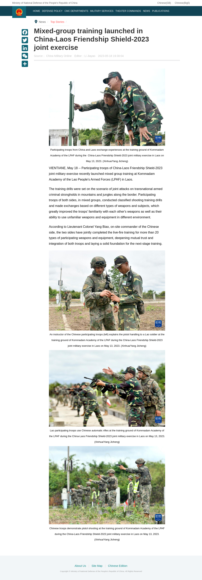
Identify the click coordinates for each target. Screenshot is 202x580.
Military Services (101, 11)
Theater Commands (128, 11)
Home (36, 11)
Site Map (97, 565)
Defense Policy (52, 11)
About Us (81, 565)
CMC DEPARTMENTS (76, 11)
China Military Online (59, 55)
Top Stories (57, 21)
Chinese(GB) (164, 3)
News (146, 11)
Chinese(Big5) (182, 3)
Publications (160, 11)
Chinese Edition (117, 565)
